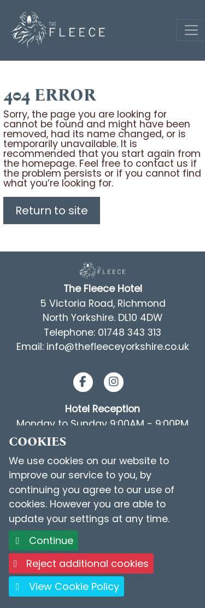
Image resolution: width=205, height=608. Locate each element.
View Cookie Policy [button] (66, 586)
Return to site (51, 210)
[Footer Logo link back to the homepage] (102, 270)
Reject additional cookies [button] (81, 563)
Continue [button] (43, 540)
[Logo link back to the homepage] (59, 29)
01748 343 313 (129, 332)
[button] (83, 382)
